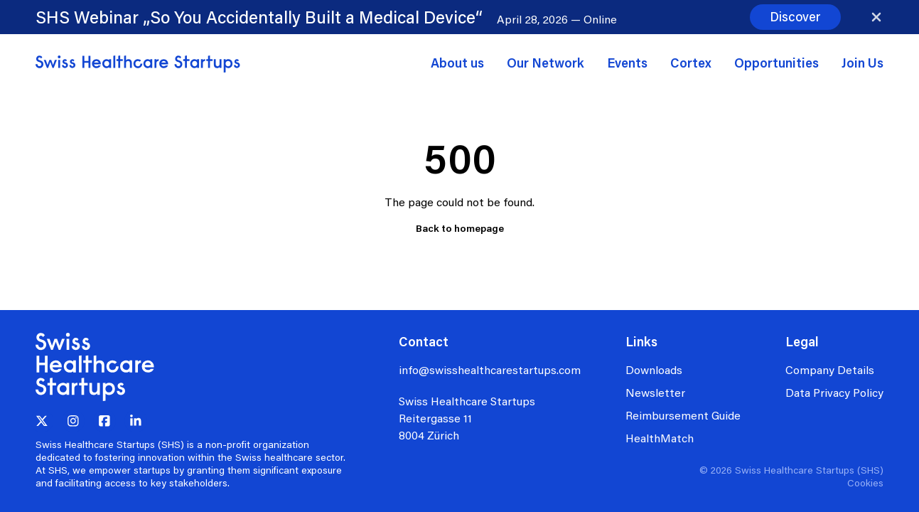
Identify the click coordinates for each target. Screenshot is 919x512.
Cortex (690, 62)
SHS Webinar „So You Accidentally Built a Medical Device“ (259, 17)
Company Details (829, 369)
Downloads (653, 369)
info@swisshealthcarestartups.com (490, 369)
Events (627, 62)
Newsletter (655, 392)
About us (457, 62)
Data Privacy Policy (834, 392)
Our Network (545, 62)
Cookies (865, 482)
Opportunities (776, 62)
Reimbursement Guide (683, 414)
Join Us (862, 62)
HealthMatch (659, 437)
